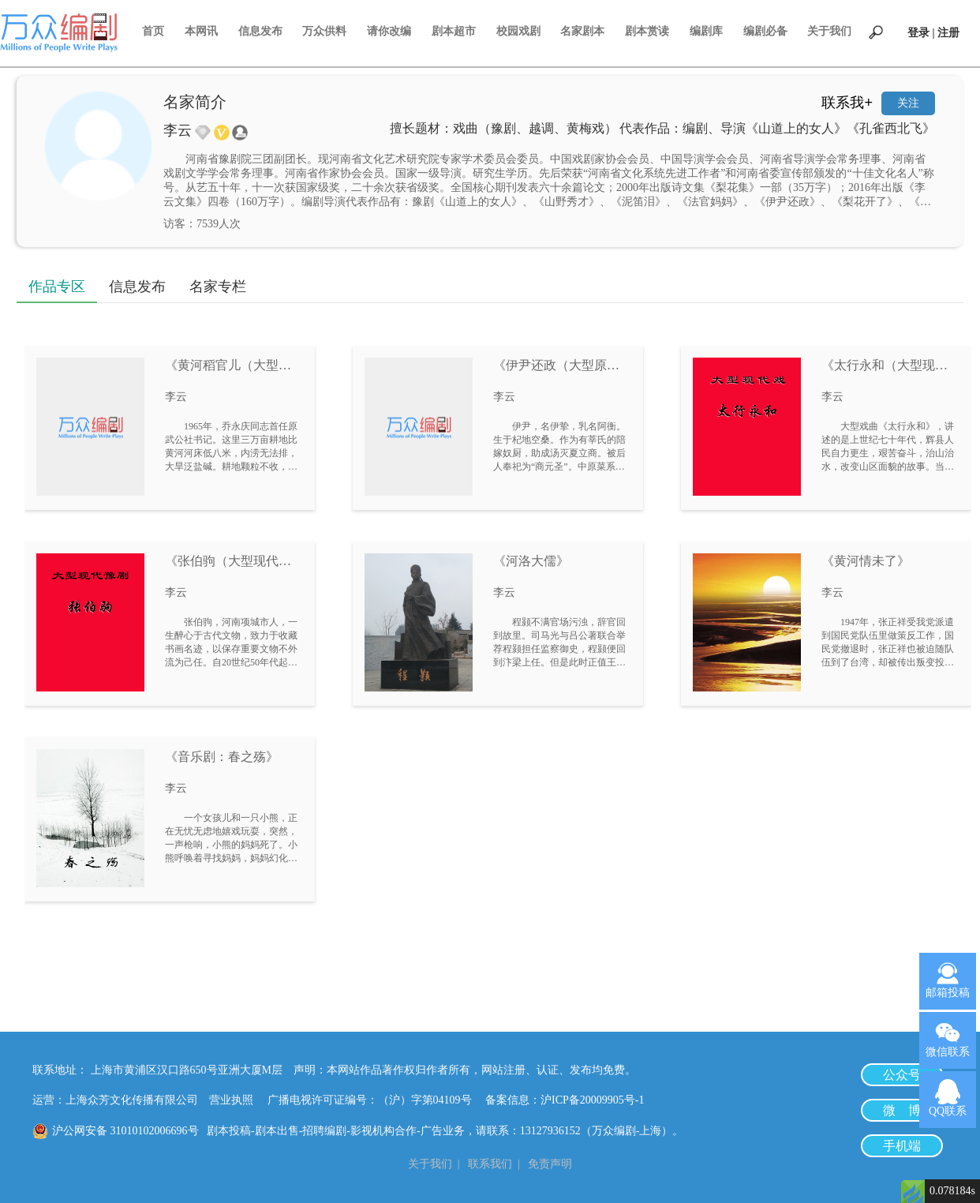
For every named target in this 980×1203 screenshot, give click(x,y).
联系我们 (490, 1164)
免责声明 (550, 1164)
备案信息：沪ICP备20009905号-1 (564, 1100)
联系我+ (847, 103)
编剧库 (706, 31)
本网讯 (201, 31)
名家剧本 (582, 31)
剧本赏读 (647, 31)
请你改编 (389, 31)
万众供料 (324, 31)
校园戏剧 (518, 31)
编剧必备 (765, 31)
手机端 (902, 1145)
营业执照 (231, 1100)
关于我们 (829, 31)
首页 (153, 31)
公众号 (902, 1074)
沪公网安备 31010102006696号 (125, 1131)
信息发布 (260, 31)
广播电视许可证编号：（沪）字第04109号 (375, 1100)
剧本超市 (454, 31)
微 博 (902, 1110)
